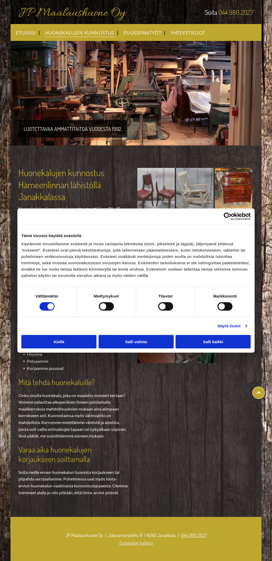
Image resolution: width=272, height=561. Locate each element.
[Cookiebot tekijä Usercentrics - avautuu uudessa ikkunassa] (228, 216)
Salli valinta (136, 342)
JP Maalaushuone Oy (71, 13)
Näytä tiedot (229, 325)
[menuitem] (25, 32)
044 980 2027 (236, 12)
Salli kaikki (213, 342)
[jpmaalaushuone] (156, 192)
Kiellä (59, 342)
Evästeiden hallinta (136, 543)
